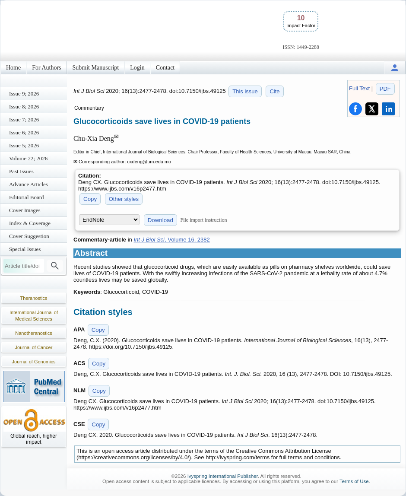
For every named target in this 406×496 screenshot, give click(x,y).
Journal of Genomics (34, 361)
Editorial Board (26, 197)
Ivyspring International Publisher (222, 476)
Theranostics (34, 298)
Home (13, 67)
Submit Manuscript (96, 67)
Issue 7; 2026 (24, 119)
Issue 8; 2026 (24, 106)
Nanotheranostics (33, 333)
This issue (245, 91)
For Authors (46, 67)
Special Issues (25, 249)
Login (137, 67)
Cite (274, 91)
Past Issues (21, 171)
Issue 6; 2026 (24, 132)
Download (160, 220)
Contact (165, 67)
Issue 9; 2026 (24, 93)
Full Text (359, 88)
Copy (90, 199)
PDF (385, 89)
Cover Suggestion (29, 236)
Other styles (124, 199)
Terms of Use (354, 481)
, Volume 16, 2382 (171, 239)
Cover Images (25, 210)
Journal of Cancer (34, 347)
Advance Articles (28, 184)
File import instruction (204, 220)
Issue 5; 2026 (24, 145)
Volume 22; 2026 (28, 158)
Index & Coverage (30, 223)
